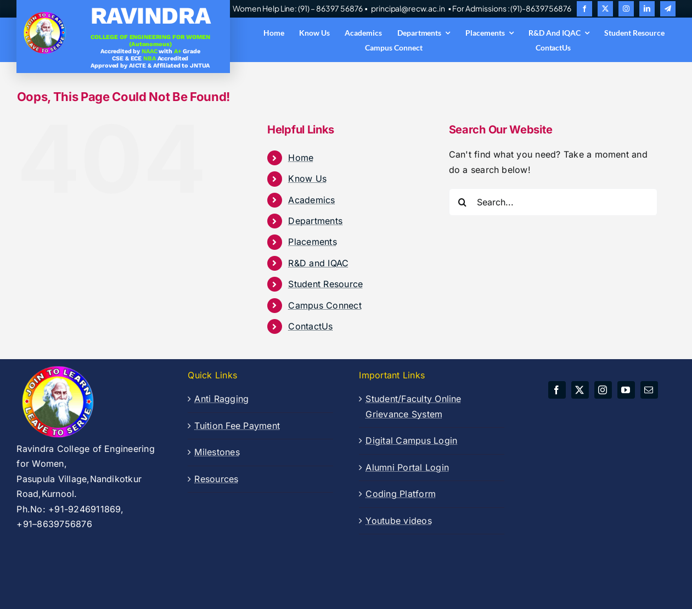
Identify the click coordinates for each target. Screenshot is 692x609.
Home (300, 157)
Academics (311, 199)
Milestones (216, 451)
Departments (315, 220)
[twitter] (605, 8)
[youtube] (626, 390)
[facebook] (584, 8)
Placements (312, 241)
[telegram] (668, 8)
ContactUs (310, 326)
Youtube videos (398, 520)
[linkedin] (647, 8)
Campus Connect (324, 305)
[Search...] (553, 202)
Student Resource (325, 283)
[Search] (462, 202)
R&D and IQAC (318, 263)
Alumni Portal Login (407, 467)
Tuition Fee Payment (237, 425)
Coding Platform (400, 493)
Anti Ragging (221, 398)
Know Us (307, 178)
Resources (216, 478)
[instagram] (626, 8)
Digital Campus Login (411, 440)
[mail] (649, 390)
